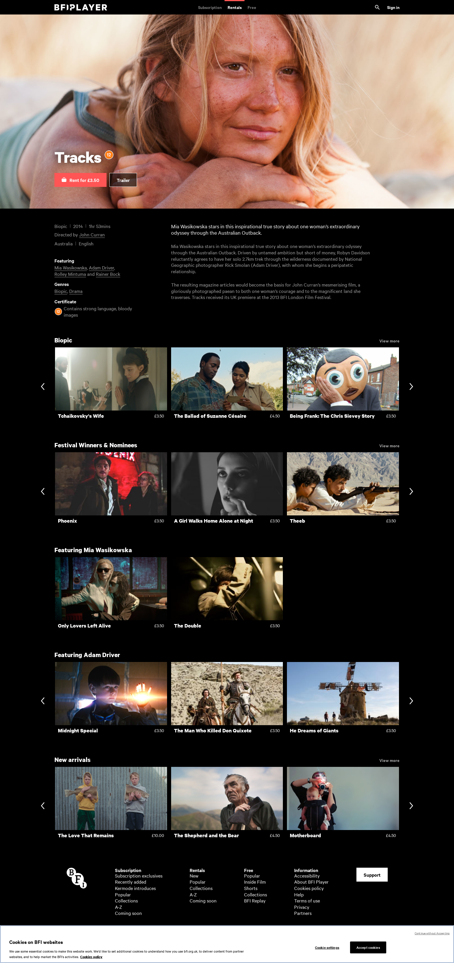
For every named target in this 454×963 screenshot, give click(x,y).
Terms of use (307, 900)
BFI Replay (255, 900)
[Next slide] (411, 386)
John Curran (92, 234)
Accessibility (307, 875)
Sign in (393, 7)
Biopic (60, 291)
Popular (123, 894)
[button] (80, 180)
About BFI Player (311, 881)
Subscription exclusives (138, 875)
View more (389, 340)
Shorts (250, 888)
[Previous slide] (42, 386)
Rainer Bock (108, 274)
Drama (76, 291)
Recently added (130, 881)
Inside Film (255, 881)
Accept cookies (368, 947)
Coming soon (128, 913)
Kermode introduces (135, 888)
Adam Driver (101, 267)
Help (299, 894)
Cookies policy (309, 888)
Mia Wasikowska (70, 267)
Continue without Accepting (432, 933)
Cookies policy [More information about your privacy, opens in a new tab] (91, 957)
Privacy (301, 907)
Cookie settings (327, 947)
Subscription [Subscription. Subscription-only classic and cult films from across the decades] (210, 7)
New (194, 875)
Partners (303, 913)
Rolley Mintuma (70, 274)
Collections (126, 900)
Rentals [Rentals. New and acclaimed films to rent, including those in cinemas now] (235, 7)
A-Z (118, 907)
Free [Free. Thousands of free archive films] (252, 7)
